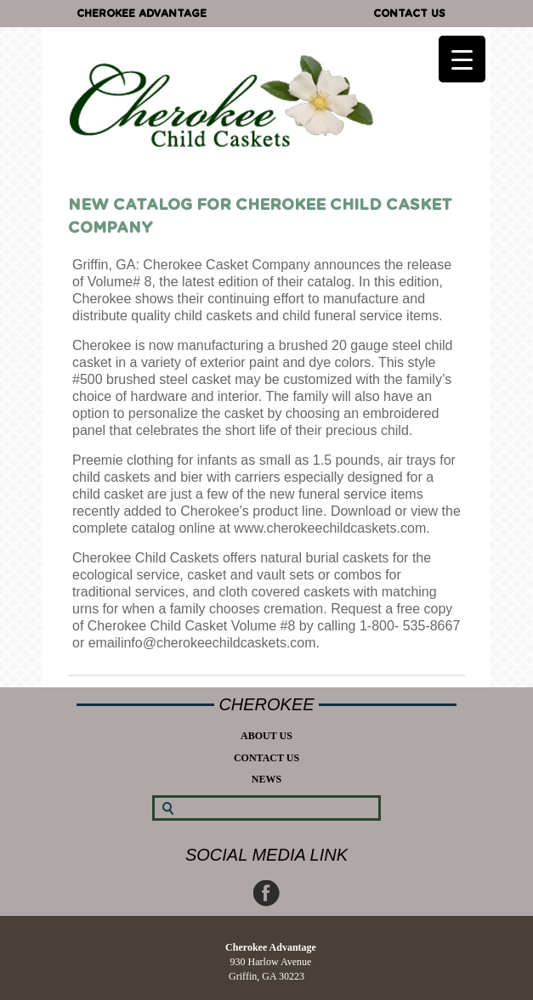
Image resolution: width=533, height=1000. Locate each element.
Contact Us (409, 13)
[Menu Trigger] (462, 59)
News (266, 779)
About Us (266, 736)
